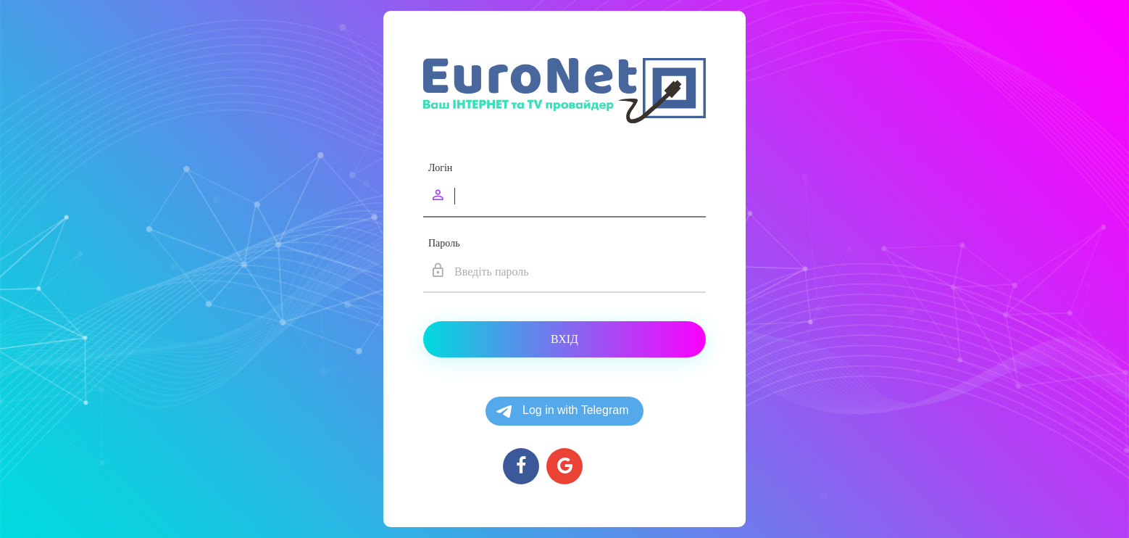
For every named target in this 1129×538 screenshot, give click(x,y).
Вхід (564, 339)
